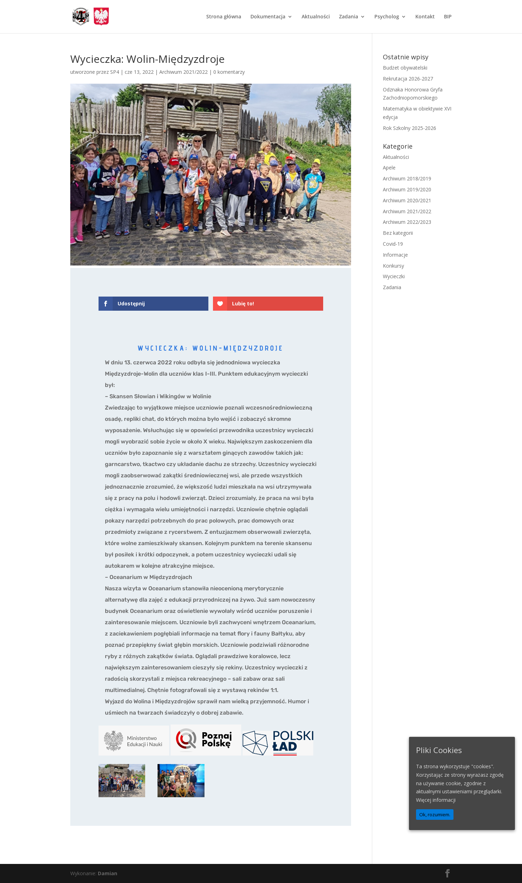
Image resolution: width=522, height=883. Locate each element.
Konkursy (393, 265)
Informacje (395, 254)
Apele (389, 167)
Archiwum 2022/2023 (407, 222)
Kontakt (425, 17)
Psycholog (386, 17)
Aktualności (316, 17)
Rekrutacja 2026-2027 (408, 78)
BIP (448, 17)
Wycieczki (394, 276)
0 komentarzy (229, 71)
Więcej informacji (436, 800)
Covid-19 (393, 243)
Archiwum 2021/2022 (183, 71)
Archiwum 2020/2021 (407, 200)
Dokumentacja (267, 17)
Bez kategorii (398, 232)
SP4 (114, 71)
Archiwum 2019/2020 (407, 189)
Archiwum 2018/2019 (407, 178)
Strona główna (223, 17)
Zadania (348, 17)
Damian (107, 873)
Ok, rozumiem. (434, 814)
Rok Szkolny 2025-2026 (409, 128)
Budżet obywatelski (405, 67)
